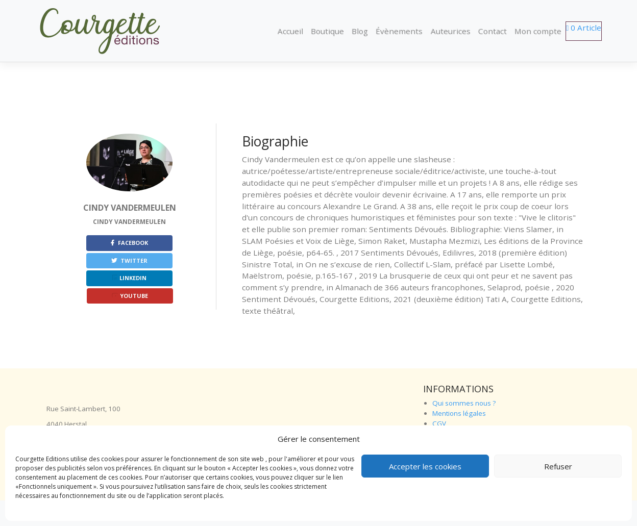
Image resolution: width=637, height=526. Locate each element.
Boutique (327, 31)
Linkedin (129, 278)
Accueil (290, 31)
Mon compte (537, 31)
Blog (360, 31)
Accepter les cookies (425, 466)
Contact (492, 31)
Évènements (399, 31)
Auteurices (451, 31)
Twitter (129, 260)
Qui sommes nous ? (464, 403)
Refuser (558, 466)
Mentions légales (459, 413)
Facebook (129, 242)
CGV (439, 423)
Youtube (130, 295)
